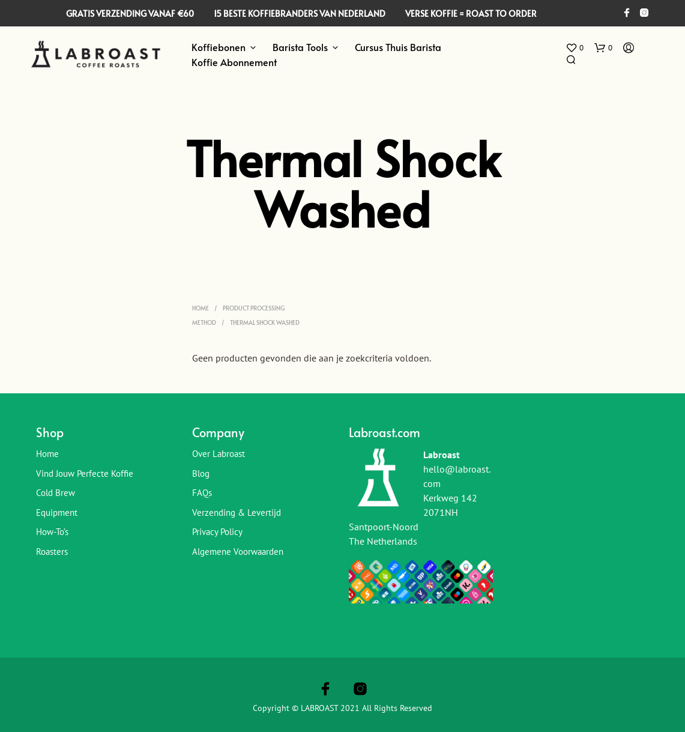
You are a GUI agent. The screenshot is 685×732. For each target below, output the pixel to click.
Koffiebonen (219, 46)
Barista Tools (300, 46)
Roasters (52, 551)
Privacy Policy (217, 531)
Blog (201, 473)
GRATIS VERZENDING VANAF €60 (130, 13)
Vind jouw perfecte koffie (84, 473)
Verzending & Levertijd (236, 512)
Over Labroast (218, 453)
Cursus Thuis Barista (398, 46)
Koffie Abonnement (234, 61)
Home (200, 308)
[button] (575, 48)
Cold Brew (55, 492)
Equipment (56, 512)
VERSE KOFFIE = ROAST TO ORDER (471, 13)
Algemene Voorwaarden (237, 551)
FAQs (202, 492)
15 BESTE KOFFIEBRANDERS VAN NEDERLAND (299, 13)
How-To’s (52, 531)
